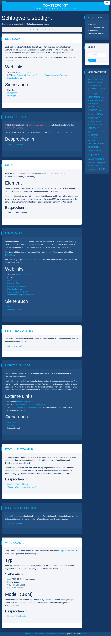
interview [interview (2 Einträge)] (101, 110)
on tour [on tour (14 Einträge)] (93, 128)
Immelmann (12, 93)
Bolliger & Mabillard (66, 551)
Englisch (27, 72)
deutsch (19, 402)
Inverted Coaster (19, 330)
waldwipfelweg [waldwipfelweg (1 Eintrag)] (92, 162)
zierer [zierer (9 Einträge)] (101, 168)
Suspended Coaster (20, 508)
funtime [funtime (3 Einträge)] (91, 94)
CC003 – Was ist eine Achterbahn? (21, 487)
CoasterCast (55, 5)
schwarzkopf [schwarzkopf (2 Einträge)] (92, 138)
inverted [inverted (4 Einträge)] (92, 114)
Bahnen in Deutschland (60, 75)
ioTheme (83, 634)
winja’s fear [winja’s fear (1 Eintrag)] (91, 165)
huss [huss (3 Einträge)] (98, 106)
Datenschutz (38, 634)
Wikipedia (10, 255)
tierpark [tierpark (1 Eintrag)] (100, 150)
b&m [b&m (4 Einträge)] (101, 79)
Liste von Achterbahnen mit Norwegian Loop (31, 405)
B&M (47, 600)
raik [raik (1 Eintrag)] (89, 135)
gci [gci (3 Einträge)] (96, 94)
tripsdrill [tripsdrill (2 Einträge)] (91, 159)
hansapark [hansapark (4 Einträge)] (93, 103)
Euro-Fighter (15, 116)
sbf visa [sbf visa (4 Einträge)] (94, 135)
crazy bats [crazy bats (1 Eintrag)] (98, 85)
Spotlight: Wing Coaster (16, 616)
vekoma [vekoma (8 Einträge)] (99, 158)
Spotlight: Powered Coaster (18, 484)
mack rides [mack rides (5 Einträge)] (94, 117)
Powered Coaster (19, 449)
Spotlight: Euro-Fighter (16, 144)
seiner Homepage (67, 132)
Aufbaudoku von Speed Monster (28, 407)
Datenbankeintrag (14, 78)
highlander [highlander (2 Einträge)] (92, 106)
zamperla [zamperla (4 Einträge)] (92, 169)
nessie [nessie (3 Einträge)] (91, 124)
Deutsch (19, 72)
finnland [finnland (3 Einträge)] (102, 88)
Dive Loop (12, 38)
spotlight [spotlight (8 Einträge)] (93, 146)
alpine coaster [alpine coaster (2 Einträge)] (93, 79)
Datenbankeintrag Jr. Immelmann (20, 295)
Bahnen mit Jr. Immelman (17, 292)
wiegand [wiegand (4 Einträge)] (101, 162)
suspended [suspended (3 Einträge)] (93, 150)
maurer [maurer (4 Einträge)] (91, 121)
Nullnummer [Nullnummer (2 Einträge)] (98, 124)
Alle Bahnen (12, 280)
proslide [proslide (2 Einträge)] (102, 132)
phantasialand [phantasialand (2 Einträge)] (93, 132)
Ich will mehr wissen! (13, 346)
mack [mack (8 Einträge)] (99, 113)
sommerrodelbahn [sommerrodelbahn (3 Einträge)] (96, 143)
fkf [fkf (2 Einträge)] (89, 91)
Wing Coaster (15, 542)
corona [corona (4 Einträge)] (91, 85)
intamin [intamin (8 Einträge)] (92, 109)
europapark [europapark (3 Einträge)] (93, 88)
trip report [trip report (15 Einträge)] (95, 154)
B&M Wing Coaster (15, 588)
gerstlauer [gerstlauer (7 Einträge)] (94, 97)
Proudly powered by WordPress (55, 634)
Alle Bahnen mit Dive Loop (24, 75)
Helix (9, 165)
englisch (27, 402)
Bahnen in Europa (43, 75)
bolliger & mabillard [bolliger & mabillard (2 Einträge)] (95, 82)
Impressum (29, 634)
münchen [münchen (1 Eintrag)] (98, 121)
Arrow (9, 579)
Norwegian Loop (14, 96)
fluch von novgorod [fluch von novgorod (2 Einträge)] (97, 91)
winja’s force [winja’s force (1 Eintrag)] (98, 165)
